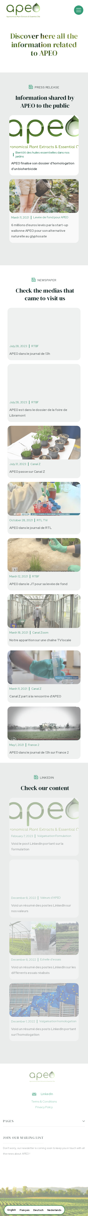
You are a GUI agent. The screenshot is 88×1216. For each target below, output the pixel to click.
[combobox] (12, 1210)
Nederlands (54, 1210)
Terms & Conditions (44, 1101)
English (11, 1210)
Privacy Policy (44, 1107)
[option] (24, 1210)
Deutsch (38, 1210)
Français (25, 1210)
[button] (78, 10)
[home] (22, 10)
